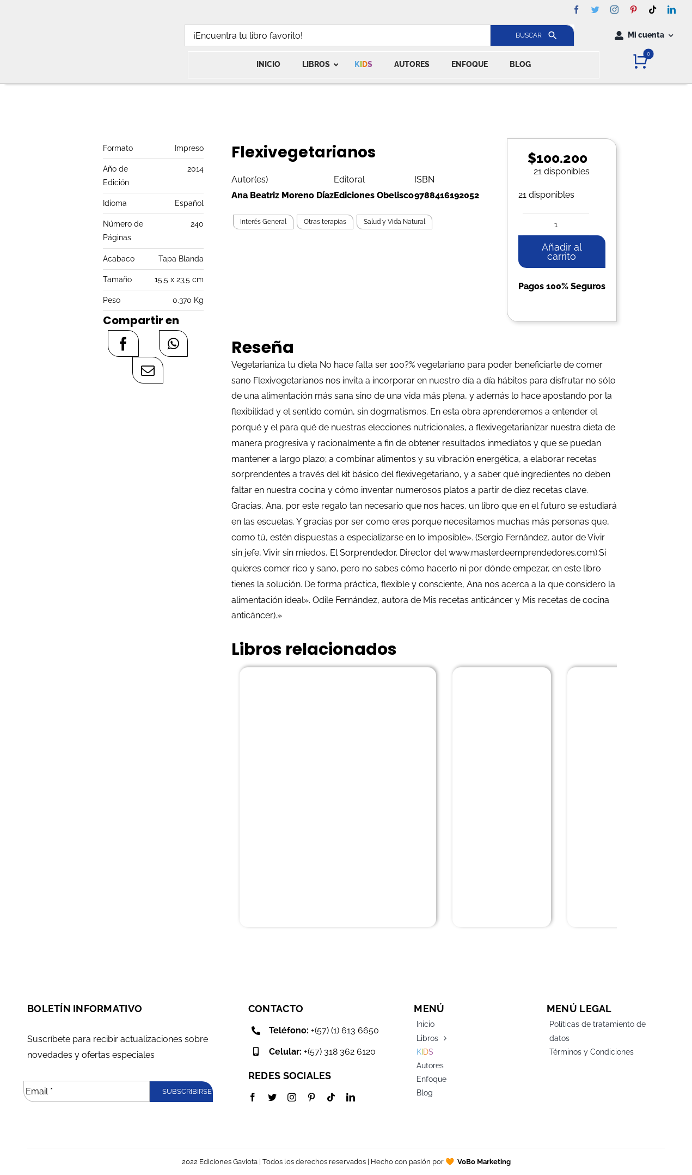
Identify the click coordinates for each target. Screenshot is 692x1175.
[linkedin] (671, 9)
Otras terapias (325, 222)
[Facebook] (123, 343)
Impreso (189, 148)
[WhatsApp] (173, 343)
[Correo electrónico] (147, 370)
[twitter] (595, 9)
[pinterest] (633, 9)
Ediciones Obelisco (374, 195)
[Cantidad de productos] (556, 224)
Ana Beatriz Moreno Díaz (282, 195)
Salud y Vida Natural (394, 222)
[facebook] (576, 9)
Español (189, 203)
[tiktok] (652, 9)
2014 (195, 169)
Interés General (263, 222)
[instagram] (614, 9)
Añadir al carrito (562, 251)
